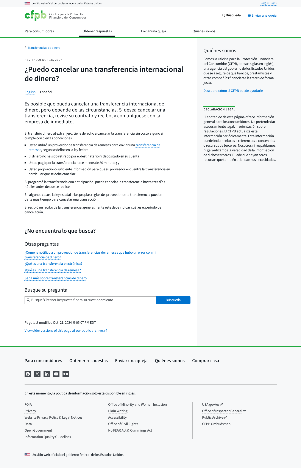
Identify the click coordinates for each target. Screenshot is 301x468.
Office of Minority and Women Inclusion (137, 404)
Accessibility (117, 417)
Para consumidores (43, 360)
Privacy (30, 411)
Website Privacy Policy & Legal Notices (53, 417)
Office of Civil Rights (123, 424)
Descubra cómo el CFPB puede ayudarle (233, 90)
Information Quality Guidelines (48, 437)
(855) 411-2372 (268, 3)
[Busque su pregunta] (90, 300)
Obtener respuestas (88, 360)
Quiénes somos (170, 360)
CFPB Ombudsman (216, 424)
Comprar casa (205, 360)
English (30, 92)
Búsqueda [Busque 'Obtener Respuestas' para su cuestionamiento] (173, 300)
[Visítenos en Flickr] (65, 373)
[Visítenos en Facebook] (28, 373)
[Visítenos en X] (37, 373)
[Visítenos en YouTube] (56, 373)
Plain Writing (118, 411)
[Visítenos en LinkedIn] (47, 373)
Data (28, 424)
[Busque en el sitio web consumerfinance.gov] (231, 16)
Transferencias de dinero (44, 48)
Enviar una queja (262, 15)
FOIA (28, 404)
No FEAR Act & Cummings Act (130, 430)
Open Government (38, 430)
